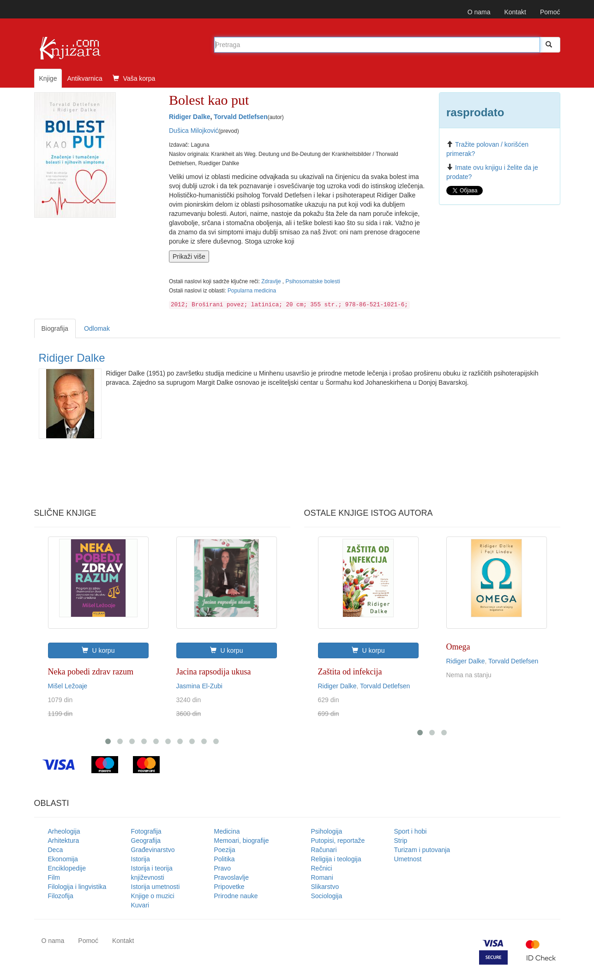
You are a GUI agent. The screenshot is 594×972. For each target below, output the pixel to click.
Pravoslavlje (231, 877)
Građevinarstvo (153, 849)
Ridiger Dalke (189, 116)
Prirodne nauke (236, 896)
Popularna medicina (252, 290)
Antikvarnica (84, 78)
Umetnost (408, 859)
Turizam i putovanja (422, 849)
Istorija (140, 859)
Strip (401, 840)
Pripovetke (229, 886)
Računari (324, 849)
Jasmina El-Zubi (199, 686)
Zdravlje (271, 281)
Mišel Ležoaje (68, 686)
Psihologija (326, 831)
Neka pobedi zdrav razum (90, 671)
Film (54, 877)
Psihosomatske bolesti (312, 281)
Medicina (227, 831)
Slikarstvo (325, 886)
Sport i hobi (410, 831)
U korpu (98, 650)
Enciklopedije (67, 868)
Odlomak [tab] (97, 328)
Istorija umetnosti (155, 886)
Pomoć (550, 12)
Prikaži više (189, 256)
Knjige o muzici (152, 896)
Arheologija (64, 831)
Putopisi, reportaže (338, 840)
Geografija (146, 840)
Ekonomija (63, 859)
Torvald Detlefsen (240, 116)
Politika (224, 859)
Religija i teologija (336, 859)
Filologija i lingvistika (77, 886)
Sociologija (326, 896)
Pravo (222, 868)
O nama (479, 12)
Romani (322, 877)
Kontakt (515, 12)
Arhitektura (63, 840)
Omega (458, 646)
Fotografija (146, 831)
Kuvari (140, 905)
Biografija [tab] (55, 328)
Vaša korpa (134, 78)
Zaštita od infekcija (350, 671)
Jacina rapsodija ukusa (213, 671)
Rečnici (321, 868)
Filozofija (60, 896)
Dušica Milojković (193, 130)
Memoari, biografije (241, 840)
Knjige (48, 78)
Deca (55, 849)
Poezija (224, 849)
